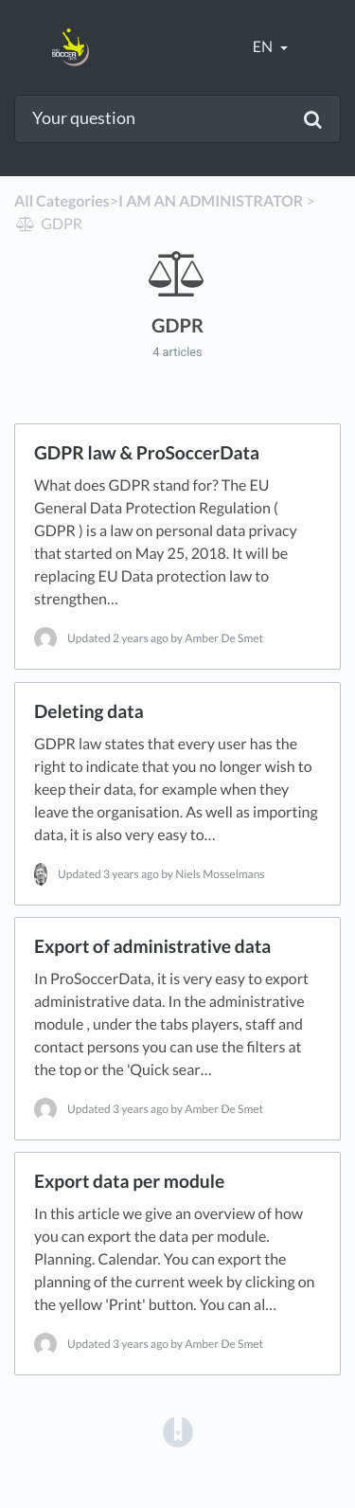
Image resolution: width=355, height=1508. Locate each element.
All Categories (62, 201)
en (264, 47)
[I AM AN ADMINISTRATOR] (210, 201)
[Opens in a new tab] (178, 1431)
